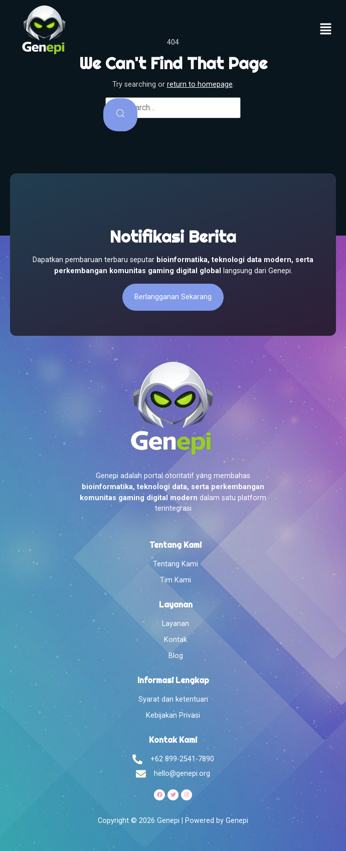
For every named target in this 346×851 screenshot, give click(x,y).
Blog (175, 656)
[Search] (120, 115)
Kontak (175, 639)
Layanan (175, 623)
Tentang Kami (175, 564)
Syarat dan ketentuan (173, 699)
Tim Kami (175, 580)
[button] (326, 30)
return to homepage (200, 84)
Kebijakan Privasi (173, 715)
